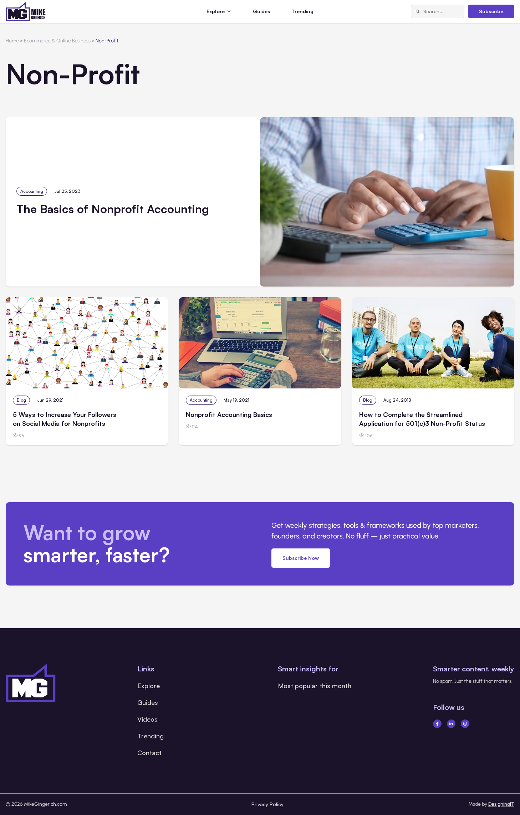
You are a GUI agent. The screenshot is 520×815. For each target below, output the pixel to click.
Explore (148, 686)
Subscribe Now (300, 558)
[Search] (417, 11)
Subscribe (491, 11)
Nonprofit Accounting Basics (229, 414)
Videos (147, 719)
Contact (149, 753)
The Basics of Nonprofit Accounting (112, 209)
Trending (302, 11)
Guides (261, 11)
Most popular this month (314, 686)
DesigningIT (501, 804)
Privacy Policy (267, 804)
